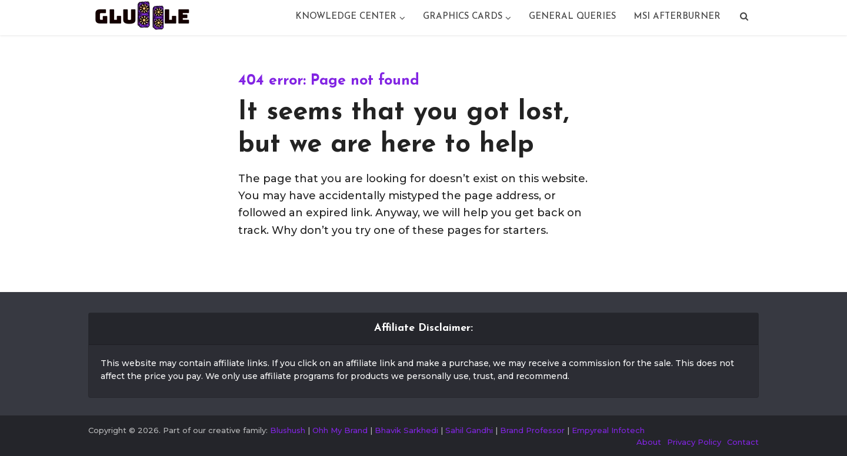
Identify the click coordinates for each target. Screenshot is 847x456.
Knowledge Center (345, 16)
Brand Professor (532, 430)
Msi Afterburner (677, 16)
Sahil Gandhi (469, 430)
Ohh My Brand (340, 430)
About (648, 442)
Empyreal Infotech (608, 430)
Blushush (287, 430)
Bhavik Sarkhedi (406, 430)
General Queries (572, 16)
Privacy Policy (694, 442)
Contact (743, 442)
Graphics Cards (462, 16)
